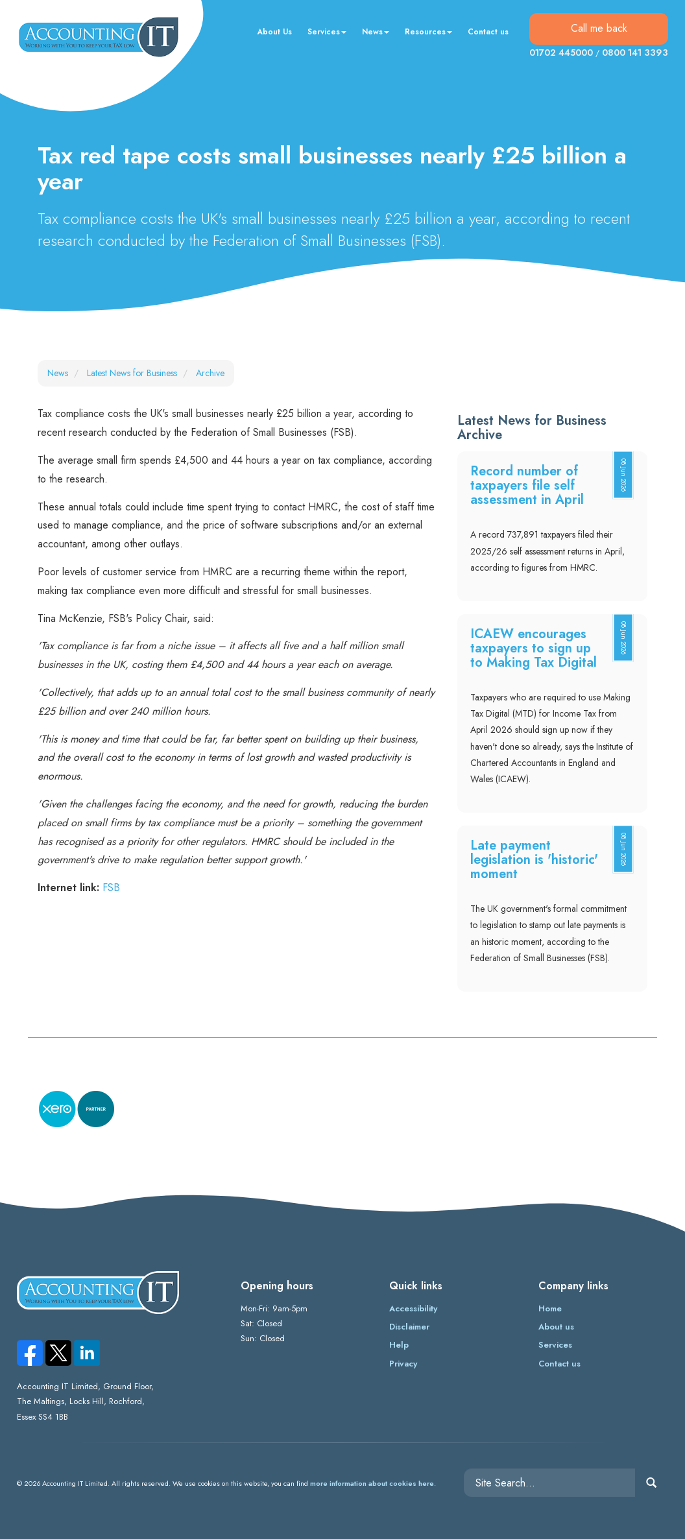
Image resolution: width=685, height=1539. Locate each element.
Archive (210, 372)
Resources (428, 32)
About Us (274, 32)
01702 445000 (561, 52)
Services (326, 32)
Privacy (403, 1363)
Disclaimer (409, 1326)
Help (399, 1345)
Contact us (488, 32)
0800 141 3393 (635, 52)
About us (556, 1326)
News (375, 32)
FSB (111, 887)
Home (550, 1308)
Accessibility (413, 1308)
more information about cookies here (372, 1483)
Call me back (599, 28)
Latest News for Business (132, 372)
